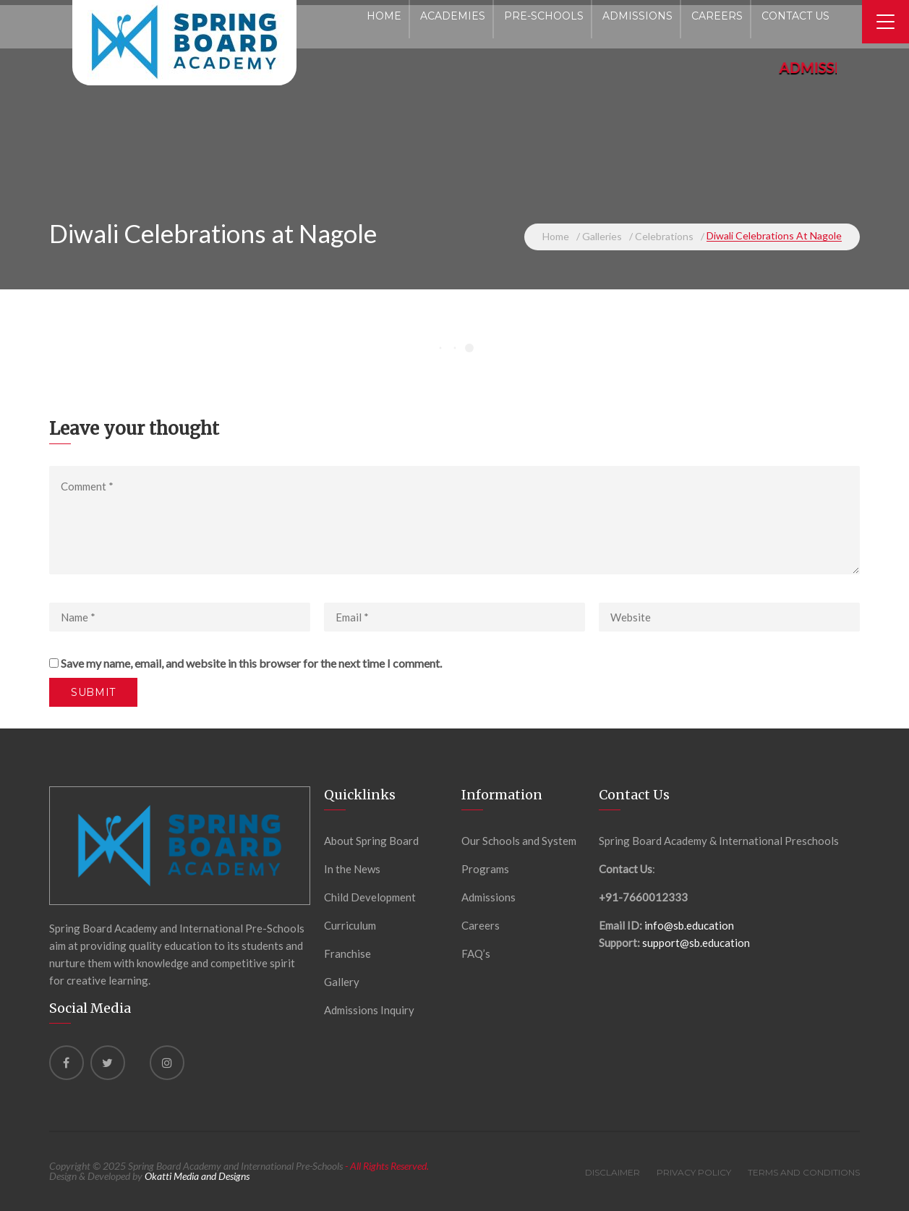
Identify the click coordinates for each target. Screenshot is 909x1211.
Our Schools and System (518, 840)
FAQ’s (475, 953)
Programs (485, 868)
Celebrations (664, 236)
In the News (352, 868)
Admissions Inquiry (369, 1009)
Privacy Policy (694, 1172)
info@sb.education (689, 925)
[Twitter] (107, 1062)
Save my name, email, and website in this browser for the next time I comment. (251, 663)
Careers (480, 925)
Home (555, 236)
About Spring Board (371, 840)
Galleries (602, 236)
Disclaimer (612, 1172)
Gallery (341, 981)
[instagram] (167, 1062)
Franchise (347, 953)
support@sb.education (696, 942)
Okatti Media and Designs (197, 1176)
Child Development (370, 897)
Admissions (488, 897)
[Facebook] (66, 1062)
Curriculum (350, 925)
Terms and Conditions (804, 1172)
